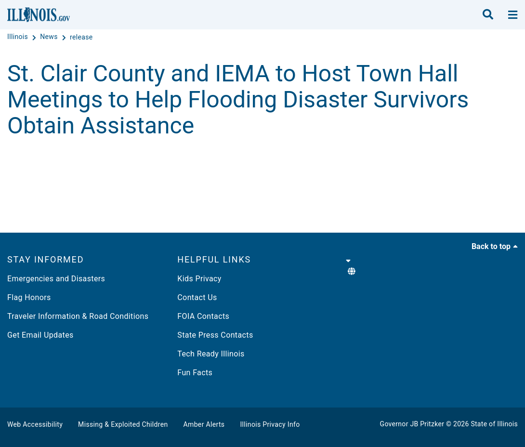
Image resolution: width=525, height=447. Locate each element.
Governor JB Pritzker (412, 424)
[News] (49, 37)
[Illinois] (18, 37)
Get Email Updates (40, 335)
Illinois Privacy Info (270, 424)
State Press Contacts (215, 335)
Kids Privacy (199, 278)
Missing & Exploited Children (123, 424)
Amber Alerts (204, 424)
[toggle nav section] (513, 15)
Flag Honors (29, 297)
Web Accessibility (35, 424)
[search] (488, 15)
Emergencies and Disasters (56, 278)
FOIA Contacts (203, 316)
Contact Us (197, 297)
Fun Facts (194, 372)
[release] (81, 37)
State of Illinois (494, 424)
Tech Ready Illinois (210, 353)
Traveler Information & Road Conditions (77, 316)
